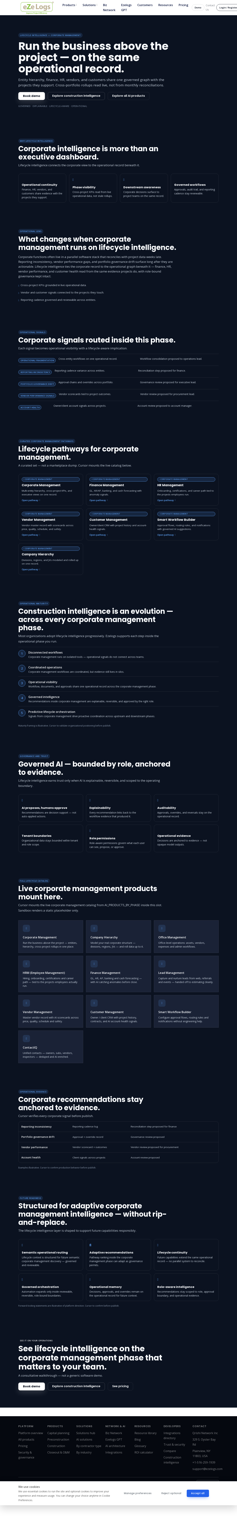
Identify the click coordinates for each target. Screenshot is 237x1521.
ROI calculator (143, 1452)
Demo (198, 7)
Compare (170, 1451)
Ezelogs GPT (126, 7)
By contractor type (88, 1446)
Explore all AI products (128, 96)
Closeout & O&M (58, 1452)
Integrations (113, 1452)
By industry (84, 1452)
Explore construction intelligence (76, 96)
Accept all (196, 1493)
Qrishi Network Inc (205, 1433)
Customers (145, 5)
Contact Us (210, 7)
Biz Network (109, 7)
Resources (165, 5)
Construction (56, 1446)
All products (26, 1439)
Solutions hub (85, 1433)
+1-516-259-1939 (203, 1462)
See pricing (120, 1386)
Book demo (31, 96)
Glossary (140, 1446)
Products (69, 5)
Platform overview (30, 1433)
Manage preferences (137, 1493)
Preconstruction (58, 1439)
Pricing (183, 5)
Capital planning (58, 1433)
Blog (137, 1439)
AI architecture (115, 1446)
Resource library (145, 1433)
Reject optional (170, 1493)
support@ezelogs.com (207, 1469)
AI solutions (84, 1439)
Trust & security (174, 1444)
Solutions (90, 5)
